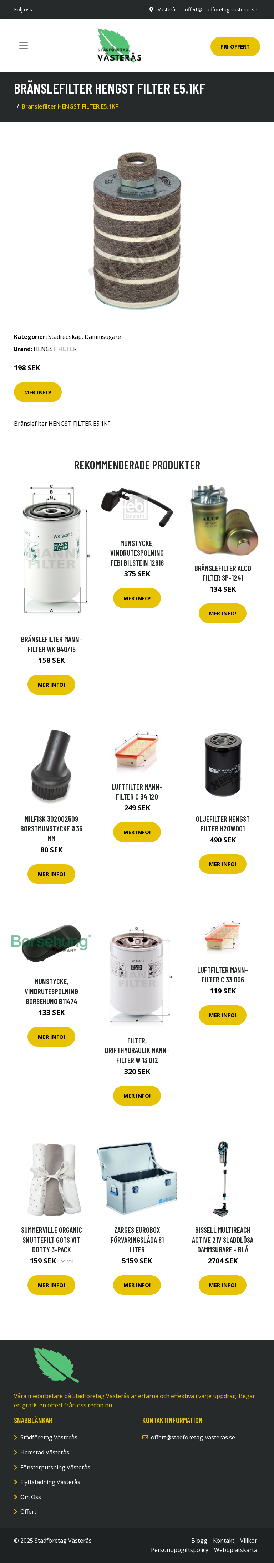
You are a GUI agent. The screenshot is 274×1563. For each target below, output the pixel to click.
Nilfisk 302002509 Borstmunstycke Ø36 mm (51, 828)
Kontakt (223, 1540)
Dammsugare (103, 337)
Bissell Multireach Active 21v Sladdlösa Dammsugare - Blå (222, 1239)
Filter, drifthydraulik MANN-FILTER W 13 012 (137, 1050)
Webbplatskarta (235, 1550)
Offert (28, 1512)
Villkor (248, 1540)
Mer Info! (37, 392)
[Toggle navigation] (23, 45)
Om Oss (30, 1497)
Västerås (168, 9)
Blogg (199, 1540)
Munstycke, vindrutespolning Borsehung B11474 (51, 991)
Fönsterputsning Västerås (55, 1467)
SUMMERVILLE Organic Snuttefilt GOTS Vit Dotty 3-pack (51, 1239)
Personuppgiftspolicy (179, 1550)
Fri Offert (235, 46)
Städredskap (65, 337)
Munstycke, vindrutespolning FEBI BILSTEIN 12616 (137, 552)
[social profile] (40, 9)
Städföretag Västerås (48, 1437)
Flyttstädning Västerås (50, 1482)
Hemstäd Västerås (44, 1452)
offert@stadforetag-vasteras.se (221, 9)
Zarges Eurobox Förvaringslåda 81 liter (137, 1239)
